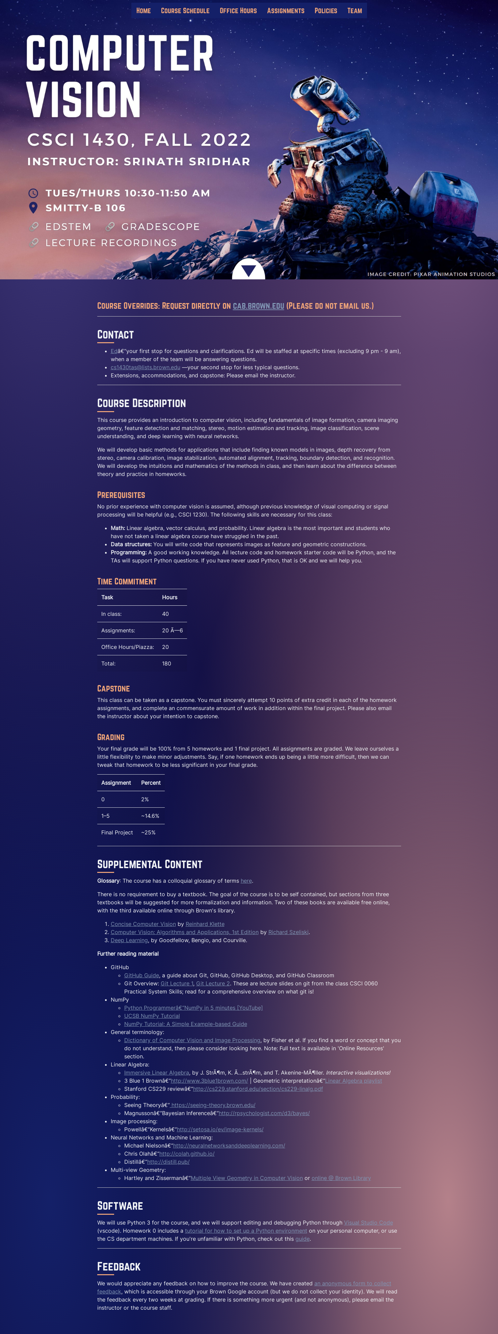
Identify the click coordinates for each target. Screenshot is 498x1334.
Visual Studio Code (368, 1222)
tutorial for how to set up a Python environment (246, 1230)
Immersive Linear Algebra (156, 1072)
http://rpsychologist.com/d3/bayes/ (264, 1113)
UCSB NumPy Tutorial (152, 1015)
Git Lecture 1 (177, 983)
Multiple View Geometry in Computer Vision (247, 1178)
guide (302, 1238)
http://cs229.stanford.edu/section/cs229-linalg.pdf (258, 1088)
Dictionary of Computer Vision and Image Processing (192, 1040)
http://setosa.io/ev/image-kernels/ (220, 1129)
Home (143, 10)
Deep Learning (129, 940)
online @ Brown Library (341, 1178)
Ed (114, 351)
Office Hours (238, 10)
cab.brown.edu (258, 305)
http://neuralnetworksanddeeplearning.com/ (229, 1145)
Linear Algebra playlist (353, 1080)
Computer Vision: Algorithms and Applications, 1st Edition (185, 932)
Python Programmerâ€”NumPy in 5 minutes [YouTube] (193, 1007)
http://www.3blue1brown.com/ (209, 1080)
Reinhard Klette (205, 924)
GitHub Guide (141, 975)
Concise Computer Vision (143, 924)
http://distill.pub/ (168, 1161)
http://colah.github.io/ (187, 1153)
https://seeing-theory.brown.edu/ (213, 1105)
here (246, 880)
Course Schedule (185, 10)
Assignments (286, 10)
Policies (326, 10)
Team (354, 10)
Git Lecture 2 (213, 983)
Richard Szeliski (288, 932)
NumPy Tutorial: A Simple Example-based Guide (185, 1024)
